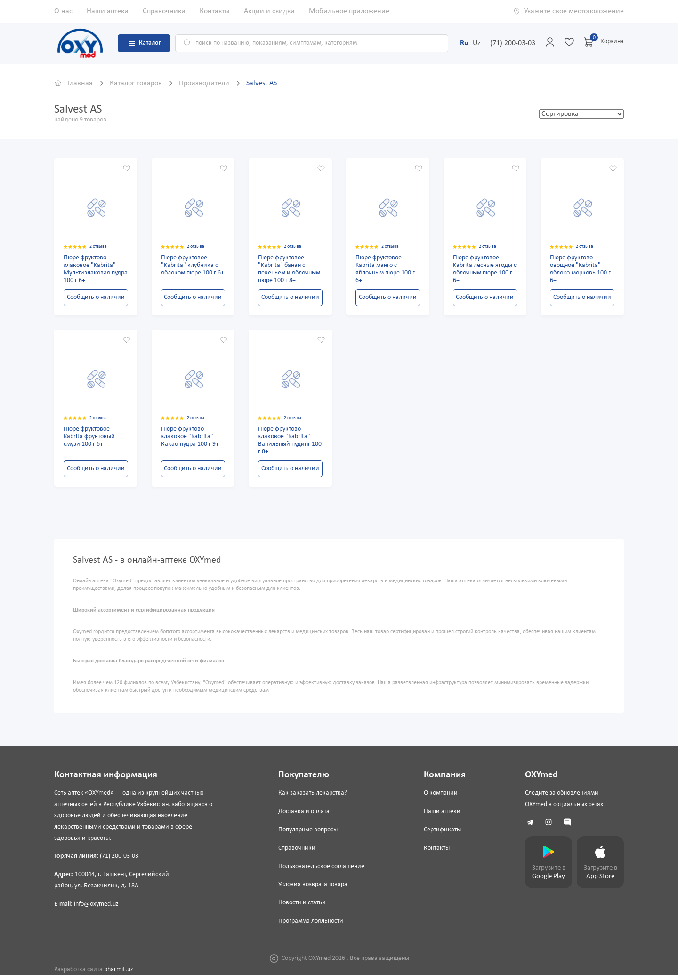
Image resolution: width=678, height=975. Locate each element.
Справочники (164, 11)
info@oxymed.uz (96, 904)
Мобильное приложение (349, 11)
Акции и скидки (269, 11)
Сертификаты (442, 829)
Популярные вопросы (308, 829)
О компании (441, 793)
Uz (476, 43)
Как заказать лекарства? (312, 793)
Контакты (215, 11)
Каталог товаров (137, 83)
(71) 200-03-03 (512, 43)
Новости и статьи (302, 902)
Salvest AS (261, 83)
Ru (464, 43)
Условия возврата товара (312, 884)
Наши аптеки (108, 11)
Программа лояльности (310, 921)
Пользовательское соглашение (321, 866)
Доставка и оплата (304, 811)
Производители (205, 83)
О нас (63, 11)
